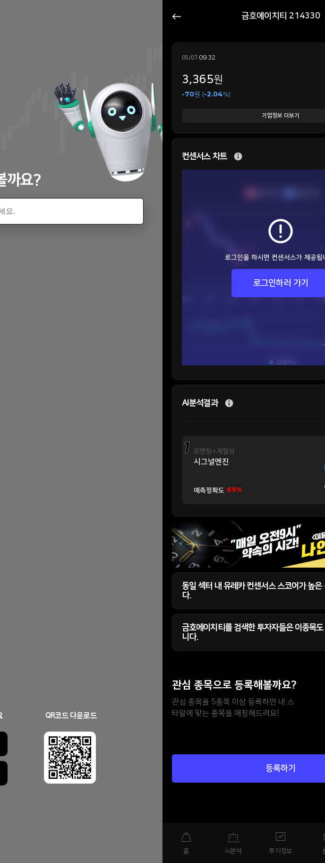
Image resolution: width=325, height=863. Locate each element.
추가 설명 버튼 (238, 156)
